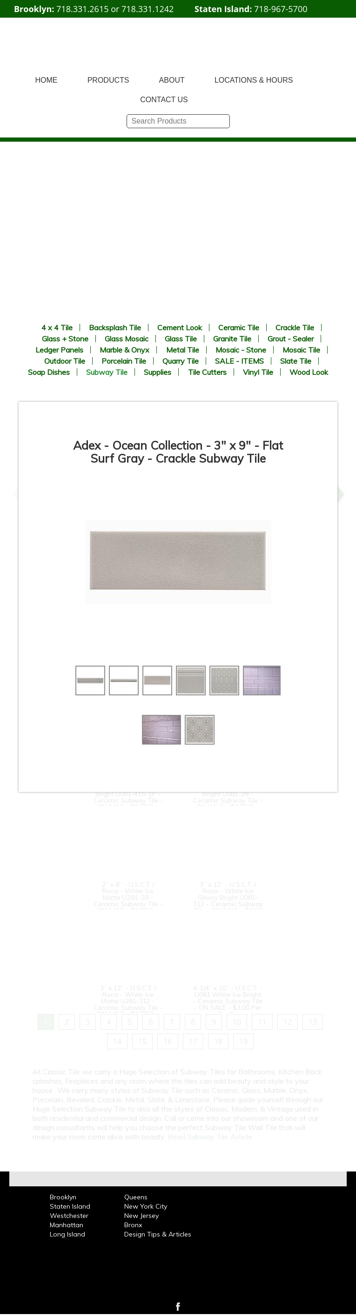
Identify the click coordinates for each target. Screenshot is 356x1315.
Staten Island (70, 1206)
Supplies (157, 372)
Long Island (67, 1234)
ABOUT (172, 80)
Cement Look (179, 327)
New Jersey (141, 1215)
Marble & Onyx (124, 349)
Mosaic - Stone (240, 349)
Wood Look (308, 372)
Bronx (133, 1225)
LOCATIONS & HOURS (254, 80)
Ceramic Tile (238, 327)
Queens (136, 1197)
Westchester (69, 1215)
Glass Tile (181, 338)
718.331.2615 (82, 8)
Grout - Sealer (291, 338)
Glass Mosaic (126, 338)
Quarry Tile (180, 361)
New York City (145, 1206)
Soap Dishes (49, 372)
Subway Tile (107, 372)
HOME (46, 80)
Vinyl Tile (258, 372)
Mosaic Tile (301, 349)
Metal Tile (182, 349)
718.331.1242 (147, 8)
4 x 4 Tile (57, 327)
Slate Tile (295, 361)
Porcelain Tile (123, 361)
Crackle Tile (294, 327)
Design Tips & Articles (157, 1234)
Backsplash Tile (115, 327)
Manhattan (66, 1225)
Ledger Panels (59, 349)
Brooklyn (63, 1197)
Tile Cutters (207, 372)
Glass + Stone (65, 338)
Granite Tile (232, 338)
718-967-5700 (281, 8)
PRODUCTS (108, 80)
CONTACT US (164, 100)
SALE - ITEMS (239, 361)
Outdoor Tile (64, 361)
